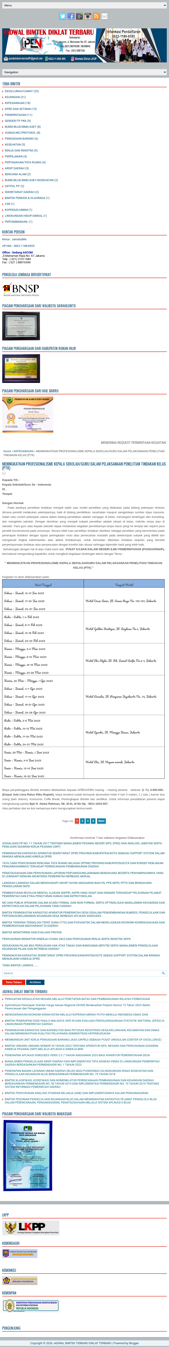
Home (7, 451)
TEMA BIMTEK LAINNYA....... (20, 965)
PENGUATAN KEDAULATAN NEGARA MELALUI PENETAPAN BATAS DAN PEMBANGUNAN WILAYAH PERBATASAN (77, 999)
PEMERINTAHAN (15, 114)
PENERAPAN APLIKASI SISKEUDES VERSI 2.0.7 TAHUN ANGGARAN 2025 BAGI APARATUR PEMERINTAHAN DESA (77, 1055)
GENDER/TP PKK (16, 120)
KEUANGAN (12, 97)
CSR (7, 204)
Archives (35, 982)
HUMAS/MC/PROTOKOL (20, 132)
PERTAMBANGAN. (16, 221)
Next (101, 821)
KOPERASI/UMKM (16, 209)
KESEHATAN (13, 144)
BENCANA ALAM (15, 174)
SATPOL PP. (12, 186)
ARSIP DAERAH (14, 168)
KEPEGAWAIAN (14, 103)
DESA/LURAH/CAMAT (19, 91)
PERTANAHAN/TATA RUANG (23, 162)
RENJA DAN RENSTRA (19, 150)
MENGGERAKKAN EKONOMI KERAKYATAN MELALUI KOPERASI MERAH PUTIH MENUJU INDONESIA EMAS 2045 (76, 1014)
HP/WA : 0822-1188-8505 (18, 246)
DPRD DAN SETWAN (18, 109)
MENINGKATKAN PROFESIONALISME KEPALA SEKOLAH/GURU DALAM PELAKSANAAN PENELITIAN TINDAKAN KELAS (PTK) (84, 466)
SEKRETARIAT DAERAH (20, 192)
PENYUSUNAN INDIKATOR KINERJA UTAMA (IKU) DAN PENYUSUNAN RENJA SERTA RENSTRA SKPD (66, 939)
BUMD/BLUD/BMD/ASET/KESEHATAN (29, 180)
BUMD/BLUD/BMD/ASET (21, 126)
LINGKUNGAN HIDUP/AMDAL (23, 215)
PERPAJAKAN (14, 156)
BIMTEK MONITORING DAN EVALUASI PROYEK (32, 932)
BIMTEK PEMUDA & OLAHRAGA (25, 198)
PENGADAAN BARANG (19, 138)
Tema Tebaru (14, 982)
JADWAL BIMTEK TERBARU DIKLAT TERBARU (82, 1343)
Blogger (134, 1343)
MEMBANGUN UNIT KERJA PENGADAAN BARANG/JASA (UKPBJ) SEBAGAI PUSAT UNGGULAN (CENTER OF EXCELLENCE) (83, 1039)
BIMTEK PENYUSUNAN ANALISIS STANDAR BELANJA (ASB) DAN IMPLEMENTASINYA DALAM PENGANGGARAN (76, 1093)
